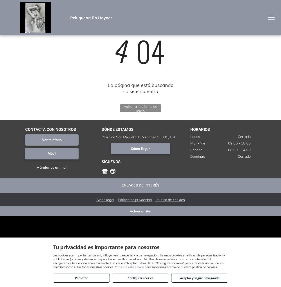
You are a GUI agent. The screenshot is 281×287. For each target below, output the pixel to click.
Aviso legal (105, 199)
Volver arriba (140, 211)
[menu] (271, 17)
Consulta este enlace (129, 267)
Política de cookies (170, 199)
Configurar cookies (140, 278)
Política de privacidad (135, 199)
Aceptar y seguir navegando (199, 278)
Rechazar (81, 278)
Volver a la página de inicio (140, 108)
